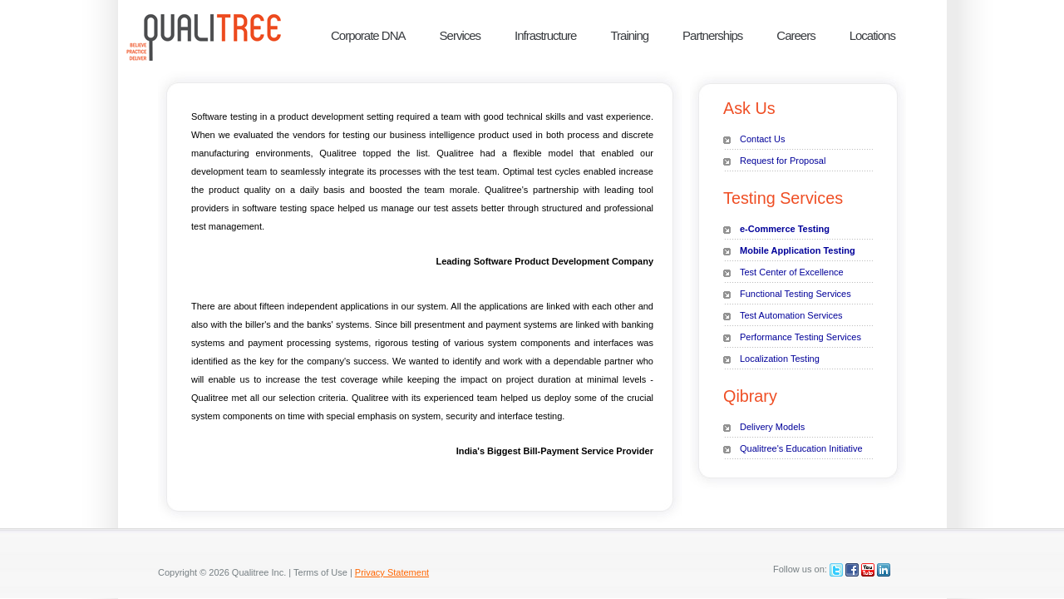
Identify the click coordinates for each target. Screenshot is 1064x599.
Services (460, 35)
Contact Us (762, 139)
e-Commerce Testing (785, 229)
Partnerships (712, 35)
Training (629, 35)
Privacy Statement (392, 572)
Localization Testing (780, 359)
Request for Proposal (782, 161)
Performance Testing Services (800, 337)
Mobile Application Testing (797, 250)
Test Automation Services (791, 315)
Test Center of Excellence (792, 272)
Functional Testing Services (795, 294)
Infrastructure (545, 35)
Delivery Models (772, 427)
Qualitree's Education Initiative (801, 448)
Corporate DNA (368, 35)
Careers (795, 35)
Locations (872, 35)
